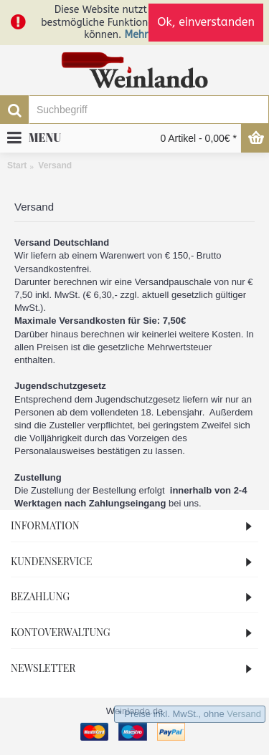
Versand (244, 713)
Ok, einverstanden (206, 22)
